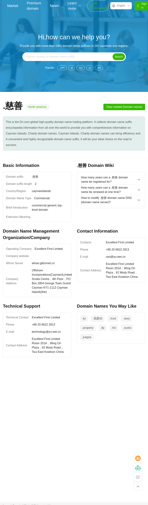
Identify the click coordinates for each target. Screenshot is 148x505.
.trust (113, 318)
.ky (84, 318)
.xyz (80, 67)
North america (37, 106)
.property (88, 327)
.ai (71, 67)
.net (99, 67)
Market (12, 6)
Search (119, 56)
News (54, 6)
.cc (89, 67)
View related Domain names (124, 106)
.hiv (113, 327)
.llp (102, 327)
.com (62, 67)
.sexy (126, 318)
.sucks (127, 327)
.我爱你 (97, 318)
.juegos (87, 337)
